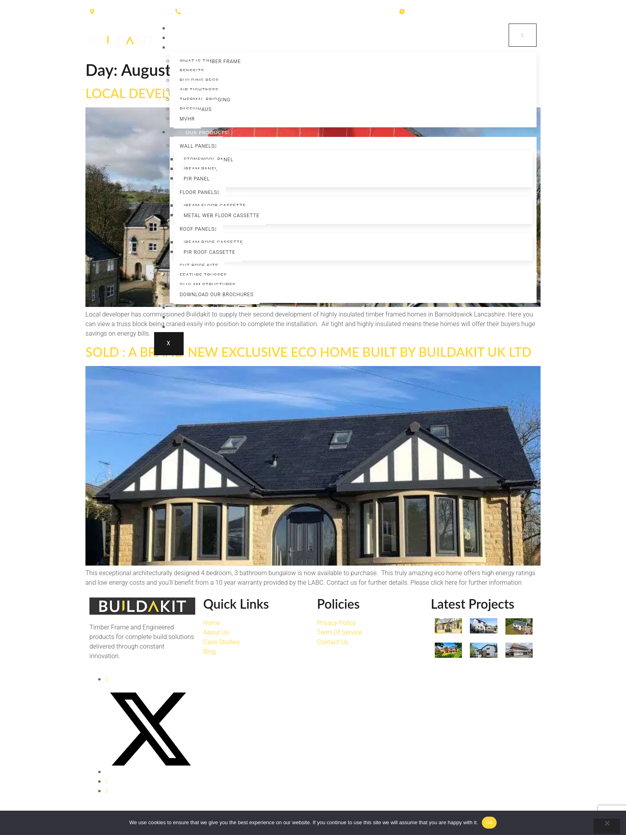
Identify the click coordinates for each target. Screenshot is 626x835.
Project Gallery (209, 308)
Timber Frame (207, 48)
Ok (489, 822)
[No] (607, 826)
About (195, 38)
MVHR (187, 119)
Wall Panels (198, 146)
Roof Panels (198, 229)
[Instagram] (106, 781)
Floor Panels (200, 192)
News (193, 318)
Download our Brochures (217, 294)
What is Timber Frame (210, 61)
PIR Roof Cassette (210, 252)
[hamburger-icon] (522, 35)
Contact (198, 327)
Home (194, 29)
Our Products (208, 132)
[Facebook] (106, 679)
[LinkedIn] (106, 791)
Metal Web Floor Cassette (222, 215)
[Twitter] (150, 772)
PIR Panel (197, 178)
